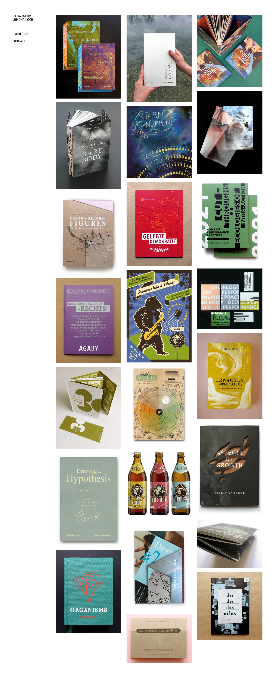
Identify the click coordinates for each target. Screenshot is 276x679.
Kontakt (19, 41)
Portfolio (20, 34)
